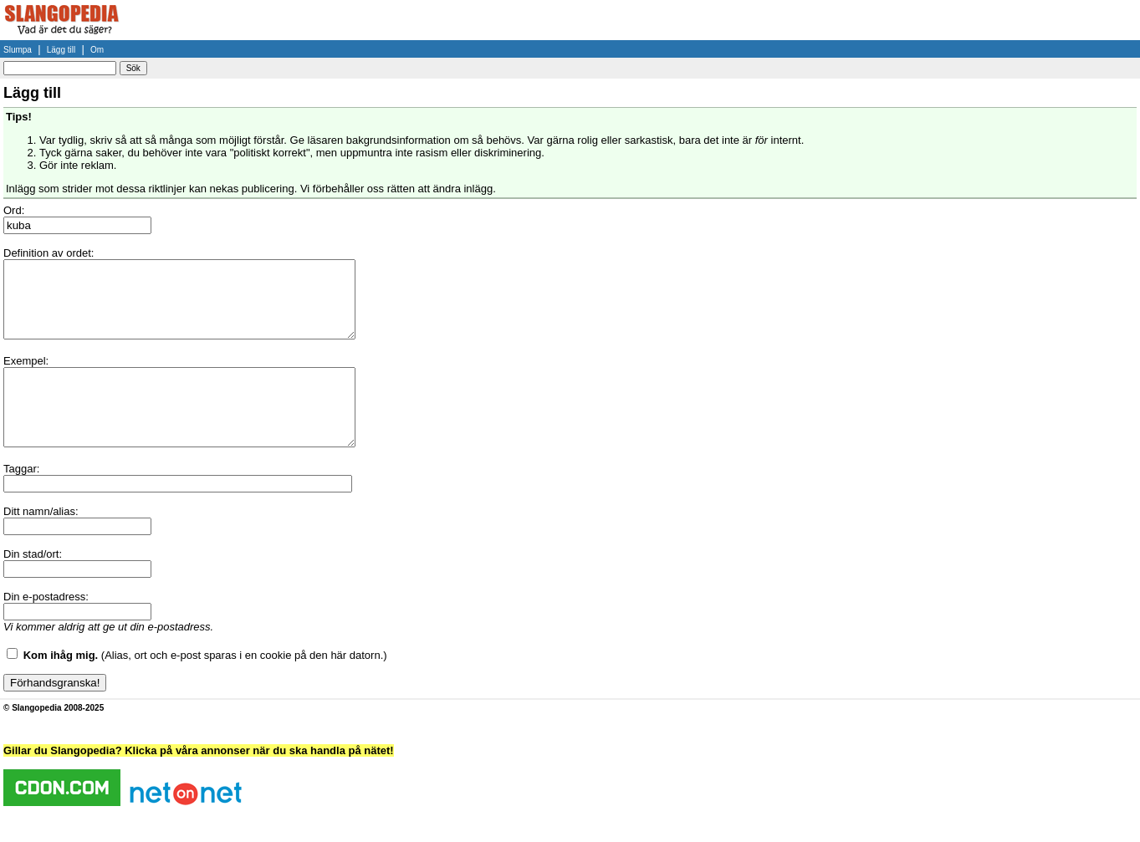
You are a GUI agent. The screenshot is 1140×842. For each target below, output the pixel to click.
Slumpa (17, 49)
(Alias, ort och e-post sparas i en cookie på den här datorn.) (205, 685)
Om (97, 49)
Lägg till (61, 49)
